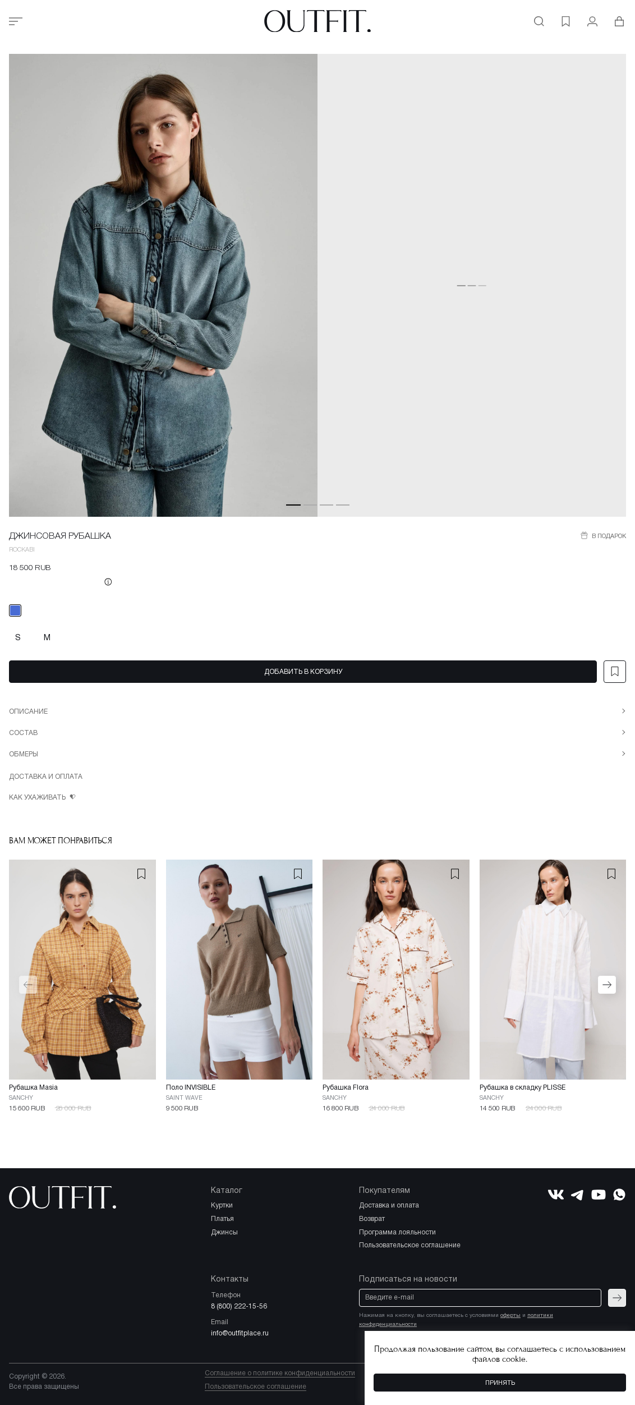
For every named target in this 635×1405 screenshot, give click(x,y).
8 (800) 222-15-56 (239, 1306)
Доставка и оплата (45, 777)
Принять (500, 1383)
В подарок (608, 536)
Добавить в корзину (303, 672)
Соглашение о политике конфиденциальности (280, 1373)
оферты (510, 1315)
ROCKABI (22, 550)
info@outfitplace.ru (240, 1333)
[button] (293, 504)
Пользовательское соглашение (255, 1387)
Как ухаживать (38, 798)
